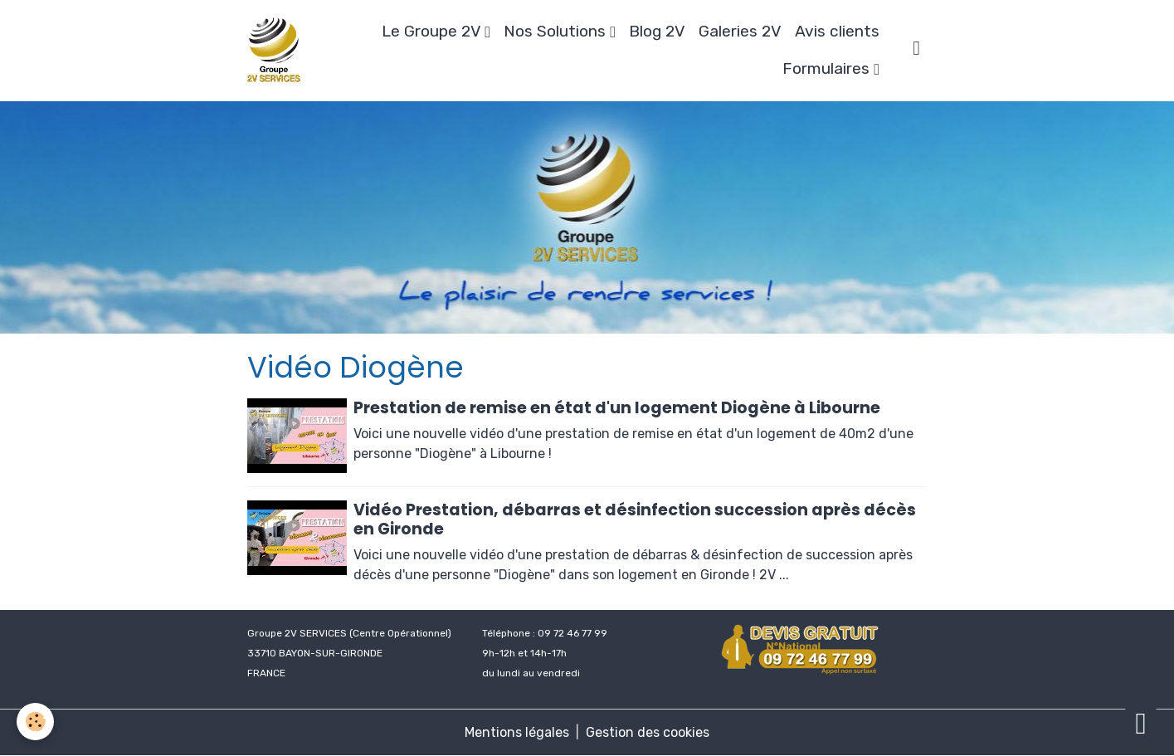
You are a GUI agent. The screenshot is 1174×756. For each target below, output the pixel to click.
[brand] (275, 50)
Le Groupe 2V (433, 31)
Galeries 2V (740, 31)
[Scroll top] (1141, 723)
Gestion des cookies (647, 732)
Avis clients (837, 31)
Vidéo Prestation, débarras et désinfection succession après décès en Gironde (634, 519)
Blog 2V (657, 31)
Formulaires (828, 68)
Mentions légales (517, 732)
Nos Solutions (557, 31)
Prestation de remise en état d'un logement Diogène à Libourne (616, 408)
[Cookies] (35, 721)
